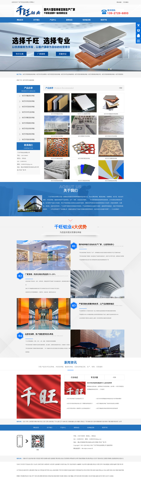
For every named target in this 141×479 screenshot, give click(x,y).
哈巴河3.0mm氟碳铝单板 (84, 114)
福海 (97, 476)
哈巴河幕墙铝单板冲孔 (94, 74)
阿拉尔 (92, 458)
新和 (33, 470)
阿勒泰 (83, 458)
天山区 (35, 464)
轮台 (105, 470)
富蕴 (94, 476)
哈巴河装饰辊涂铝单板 (29, 74)
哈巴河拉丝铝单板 (28, 128)
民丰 (62, 470)
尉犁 (108, 470)
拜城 (36, 470)
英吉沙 (95, 464)
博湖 (122, 470)
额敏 (72, 476)
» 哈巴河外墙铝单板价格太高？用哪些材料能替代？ (79, 403)
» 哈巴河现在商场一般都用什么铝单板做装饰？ (78, 408)
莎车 (101, 464)
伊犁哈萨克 (72, 458)
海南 (89, 421)
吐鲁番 (45, 458)
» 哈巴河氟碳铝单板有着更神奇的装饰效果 (107, 408)
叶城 (104, 464)
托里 (77, 476)
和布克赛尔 (85, 476)
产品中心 (53, 20)
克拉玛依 (30, 458)
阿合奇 (27, 476)
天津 (27, 421)
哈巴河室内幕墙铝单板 (81, 74)
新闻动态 (69, 20)
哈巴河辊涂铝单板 (28, 134)
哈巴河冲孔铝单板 (28, 112)
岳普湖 (111, 464)
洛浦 (54, 470)
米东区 (62, 464)
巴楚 (118, 464)
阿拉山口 (101, 470)
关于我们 (36, 20)
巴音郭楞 (66, 458)
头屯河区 (52, 464)
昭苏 (58, 476)
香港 (114, 421)
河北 (41, 421)
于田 (60, 470)
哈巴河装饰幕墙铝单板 (108, 74)
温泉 (97, 470)
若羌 (111, 470)
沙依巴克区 (41, 464)
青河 (104, 476)
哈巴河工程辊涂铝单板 (84, 180)
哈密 (48, 458)
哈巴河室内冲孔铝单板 (111, 136)
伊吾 (84, 470)
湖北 (52, 421)
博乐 (91, 470)
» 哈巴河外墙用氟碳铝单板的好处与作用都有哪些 (108, 398)
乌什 (39, 470)
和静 (117, 470)
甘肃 (103, 421)
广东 (55, 421)
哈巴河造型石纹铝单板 (53, 74)
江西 (47, 421)
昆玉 (32, 464)
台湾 (120, 421)
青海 (106, 421)
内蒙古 (79, 421)
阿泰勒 (109, 458)
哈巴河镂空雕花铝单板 (84, 158)
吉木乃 (107, 476)
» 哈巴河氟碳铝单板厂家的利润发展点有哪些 (107, 403)
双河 (23, 464)
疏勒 (91, 464)
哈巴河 (100, 476)
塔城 (80, 458)
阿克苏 (38, 458)
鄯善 (65, 470)
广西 (86, 421)
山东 (75, 421)
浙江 (66, 421)
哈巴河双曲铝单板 (28, 123)
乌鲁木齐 (25, 458)
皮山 (51, 470)
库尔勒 (88, 458)
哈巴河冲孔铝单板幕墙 (67, 74)
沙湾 (75, 476)
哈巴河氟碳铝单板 (28, 96)
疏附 (88, 464)
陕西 (100, 421)
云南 (49, 421)
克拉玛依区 (73, 464)
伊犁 (77, 458)
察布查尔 (45, 476)
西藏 (97, 421)
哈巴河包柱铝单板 (28, 139)
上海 (29, 421)
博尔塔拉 (58, 458)
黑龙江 (83, 421)
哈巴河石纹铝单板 (28, 106)
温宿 (24, 470)
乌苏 (69, 476)
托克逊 (69, 470)
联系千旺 (104, 20)
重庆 (32, 421)
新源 (55, 476)
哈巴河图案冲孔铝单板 (84, 136)
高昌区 (73, 470)
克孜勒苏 (52, 458)
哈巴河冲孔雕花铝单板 (57, 158)
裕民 (80, 476)
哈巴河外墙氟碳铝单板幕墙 (111, 114)
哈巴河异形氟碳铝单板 (57, 114)
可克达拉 (27, 464)
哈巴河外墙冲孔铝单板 (57, 136)
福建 (72, 421)
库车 (27, 470)
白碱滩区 (79, 464)
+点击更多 (115, 209)
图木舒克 (100, 458)
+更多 (120, 88)
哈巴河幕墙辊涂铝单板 (111, 180)
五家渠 (105, 458)
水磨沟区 (46, 464)
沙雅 (30, 470)
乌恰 (30, 476)
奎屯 (36, 476)
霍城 (49, 476)
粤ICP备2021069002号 (87, 448)
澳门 (117, 421)
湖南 (35, 421)
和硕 (119, 470)
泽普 (98, 464)
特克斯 (61, 476)
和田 (42, 458)
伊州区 (88, 470)
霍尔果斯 (40, 476)
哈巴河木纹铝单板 (28, 101)
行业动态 (74, 377)
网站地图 (119, 2)
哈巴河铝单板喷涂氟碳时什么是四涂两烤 (99, 383)
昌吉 (62, 458)
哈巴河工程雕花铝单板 (111, 158)
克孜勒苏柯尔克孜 (117, 458)
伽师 (115, 464)
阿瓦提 (42, 470)
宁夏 (109, 421)
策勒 (57, 470)
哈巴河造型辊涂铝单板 (57, 180)
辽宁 (61, 421)
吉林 (64, 421)
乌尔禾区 (84, 464)
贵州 (95, 421)
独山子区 (67, 464)
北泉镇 (111, 476)
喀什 (35, 458)
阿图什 (18, 476)
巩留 (52, 476)
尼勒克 (66, 476)
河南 (38, 421)
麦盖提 (107, 464)
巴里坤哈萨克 (79, 470)
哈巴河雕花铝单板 (28, 117)
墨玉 (48, 470)
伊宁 (33, 476)
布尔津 (91, 476)
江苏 (44, 421)
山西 (58, 421)
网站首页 (20, 20)
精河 (94, 470)
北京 (24, 421)
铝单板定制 (86, 20)
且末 (114, 470)
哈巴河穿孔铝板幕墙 (28, 80)
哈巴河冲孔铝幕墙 (41, 74)
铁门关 (20, 464)
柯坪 (45, 470)
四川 (92, 421)
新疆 (112, 421)
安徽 (69, 421)
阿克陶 (23, 476)
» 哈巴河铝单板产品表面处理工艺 (75, 398)
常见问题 (94, 377)
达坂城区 (57, 464)
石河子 (96, 458)
